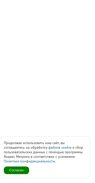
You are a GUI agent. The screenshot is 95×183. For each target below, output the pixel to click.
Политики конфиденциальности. (30, 161)
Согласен (16, 170)
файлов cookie (59, 147)
